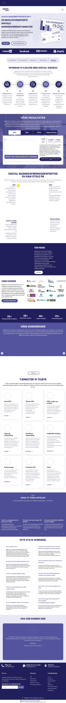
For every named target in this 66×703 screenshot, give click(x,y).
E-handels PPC (31, 467)
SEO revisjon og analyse (52, 402)
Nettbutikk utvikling (53, 434)
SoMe (49, 467)
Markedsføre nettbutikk (35, 684)
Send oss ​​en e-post (33, 665)
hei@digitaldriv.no (31, 666)
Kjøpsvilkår (50, 684)
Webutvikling (55, 219)
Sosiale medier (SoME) (11, 222)
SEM (47, 123)
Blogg (49, 682)
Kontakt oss (50, 679)
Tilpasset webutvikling (8, 434)
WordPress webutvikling (30, 434)
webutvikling (55, 123)
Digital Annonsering (34, 682)
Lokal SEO (7, 401)
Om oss (49, 677)
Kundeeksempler (51, 680)
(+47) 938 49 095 (9, 666)
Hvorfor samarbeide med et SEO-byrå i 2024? (9, 521)
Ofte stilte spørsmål (52, 688)
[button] (2, 150)
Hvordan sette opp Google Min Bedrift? (32, 521)
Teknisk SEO (30, 401)
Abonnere (21, 687)
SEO (44, 123)
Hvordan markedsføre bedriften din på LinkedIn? (54, 521)
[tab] (15, 132)
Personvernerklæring (52, 686)
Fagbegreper (51, 690)
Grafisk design (9, 467)
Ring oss (8, 665)
